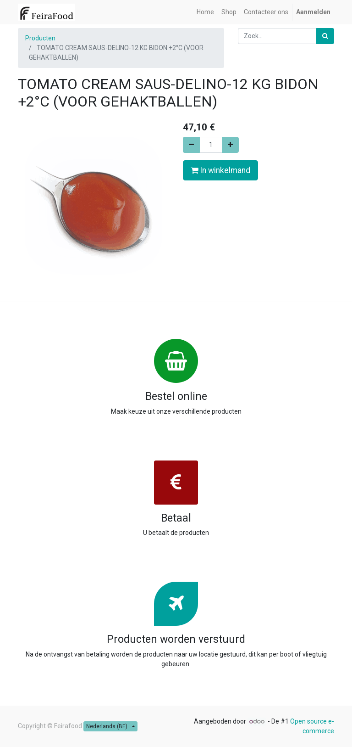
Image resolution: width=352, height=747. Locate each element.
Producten (40, 38)
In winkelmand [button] (220, 170)
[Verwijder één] (191, 145)
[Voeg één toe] (230, 145)
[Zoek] (325, 36)
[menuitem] (205, 12)
